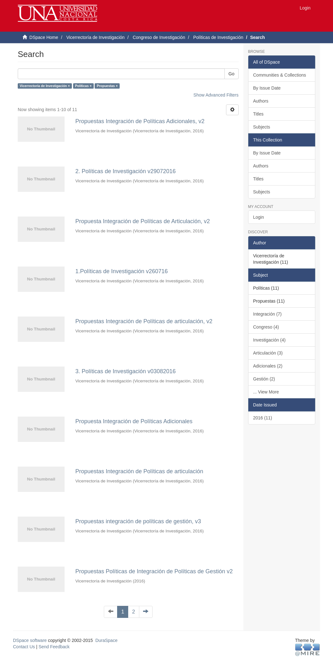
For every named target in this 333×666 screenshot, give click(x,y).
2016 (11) (262, 417)
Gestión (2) (264, 378)
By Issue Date (267, 88)
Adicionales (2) (268, 365)
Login (258, 217)
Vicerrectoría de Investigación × (45, 86)
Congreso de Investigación (159, 37)
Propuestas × (107, 86)
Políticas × (83, 86)
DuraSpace (106, 640)
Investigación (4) (269, 339)
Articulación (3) (268, 352)
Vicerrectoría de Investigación (95, 37)
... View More (266, 391)
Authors (260, 101)
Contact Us (24, 646)
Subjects (261, 126)
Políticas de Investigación (218, 37)
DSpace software (30, 640)
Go (232, 73)
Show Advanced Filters (215, 94)
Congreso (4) (266, 327)
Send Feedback (54, 646)
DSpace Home (43, 37)
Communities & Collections (279, 75)
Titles (258, 113)
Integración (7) (267, 314)
